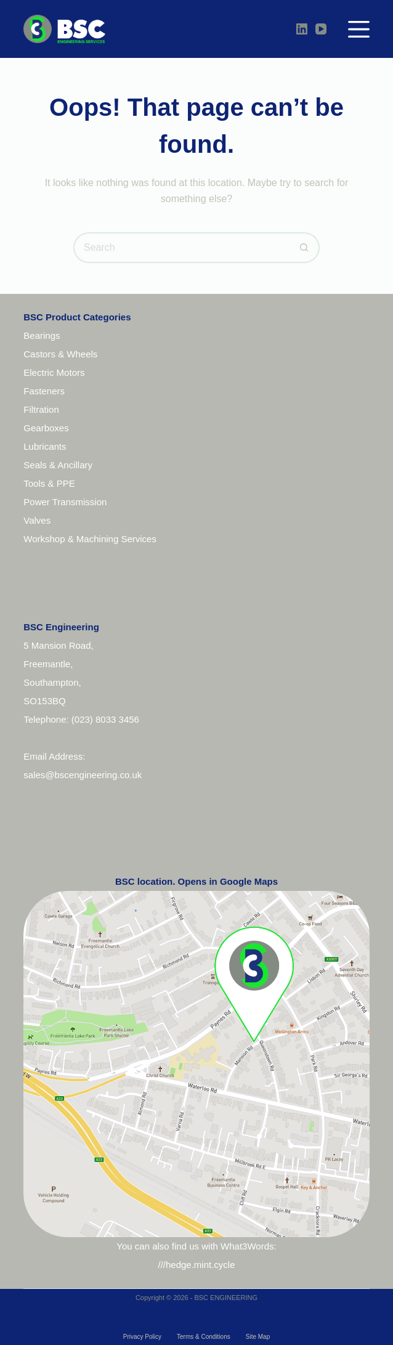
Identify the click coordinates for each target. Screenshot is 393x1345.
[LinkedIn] (301, 29)
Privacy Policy (142, 1336)
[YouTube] (320, 29)
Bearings (41, 335)
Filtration (41, 409)
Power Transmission (65, 502)
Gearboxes (45, 428)
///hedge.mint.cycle (196, 1264)
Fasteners (44, 391)
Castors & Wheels (60, 354)
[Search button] (304, 247)
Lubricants (44, 446)
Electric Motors (53, 372)
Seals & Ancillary (57, 465)
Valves (37, 520)
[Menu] (359, 29)
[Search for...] (181, 247)
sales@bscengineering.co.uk (82, 775)
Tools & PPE (49, 483)
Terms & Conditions (203, 1336)
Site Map (258, 1336)
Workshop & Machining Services (89, 539)
